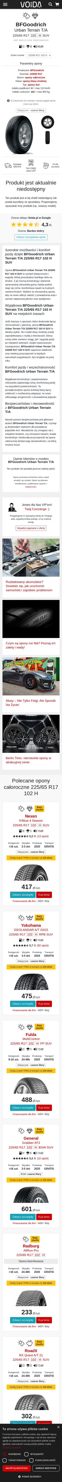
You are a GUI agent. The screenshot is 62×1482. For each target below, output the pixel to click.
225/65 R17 (36, 74)
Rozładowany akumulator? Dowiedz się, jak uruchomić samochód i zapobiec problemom (29, 586)
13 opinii (43, 836)
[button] (31, 1476)
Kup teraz (44, 894)
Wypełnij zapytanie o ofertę (31, 528)
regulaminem (30, 487)
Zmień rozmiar (17, 55)
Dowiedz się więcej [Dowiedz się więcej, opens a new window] (11, 1447)
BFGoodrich (37, 70)
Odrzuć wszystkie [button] (46, 1468)
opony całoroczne (35, 77)
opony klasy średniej (34, 81)
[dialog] (31, 1453)
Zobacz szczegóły (22, 894)
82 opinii (43, 945)
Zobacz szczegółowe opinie (31, 237)
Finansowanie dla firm (24, 901)
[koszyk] (57, 4)
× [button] (58, 1427)
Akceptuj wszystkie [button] (17, 1468)
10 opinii (43, 1158)
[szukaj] (50, 4)
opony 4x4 (34, 84)
